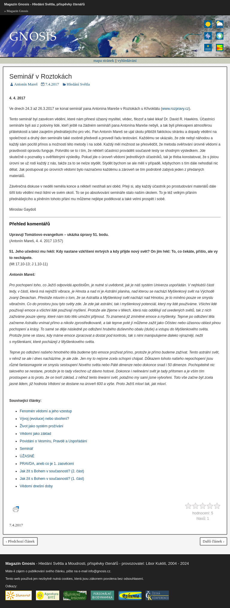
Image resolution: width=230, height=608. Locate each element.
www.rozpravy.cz (175, 109)
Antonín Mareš (25, 84)
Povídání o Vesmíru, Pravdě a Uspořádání (53, 441)
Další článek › (213, 541)
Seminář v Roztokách (40, 76)
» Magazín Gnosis (16, 11)
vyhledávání (127, 60)
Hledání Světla (78, 84)
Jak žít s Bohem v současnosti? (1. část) (52, 479)
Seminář (26, 449)
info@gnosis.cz (99, 571)
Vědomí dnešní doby (36, 486)
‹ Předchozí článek (20, 541)
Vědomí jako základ (35, 434)
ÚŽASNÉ (27, 456)
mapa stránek (103, 60)
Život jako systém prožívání (41, 426)
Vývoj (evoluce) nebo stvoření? (44, 419)
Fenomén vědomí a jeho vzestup (46, 411)
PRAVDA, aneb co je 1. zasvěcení (47, 464)
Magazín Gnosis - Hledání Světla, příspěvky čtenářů (44, 4)
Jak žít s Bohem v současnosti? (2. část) (52, 471)
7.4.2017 (52, 84)
